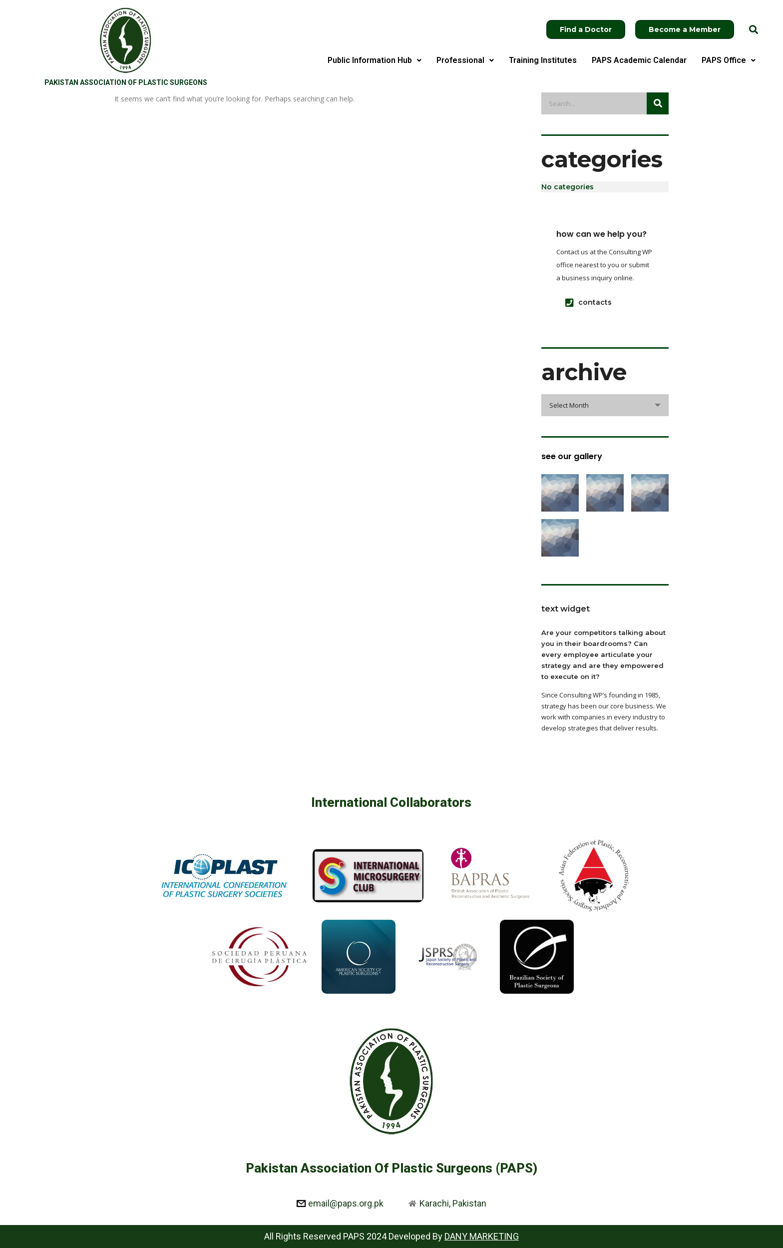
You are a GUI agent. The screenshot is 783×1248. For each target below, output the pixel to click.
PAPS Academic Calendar (639, 60)
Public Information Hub (374, 60)
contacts (588, 302)
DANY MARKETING (481, 1236)
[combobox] (605, 405)
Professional (465, 60)
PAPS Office (729, 60)
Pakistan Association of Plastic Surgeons (125, 82)
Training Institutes (543, 60)
